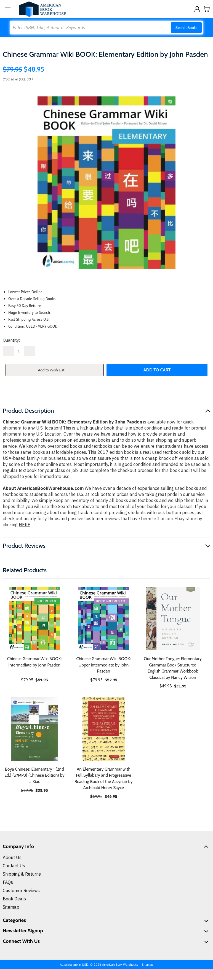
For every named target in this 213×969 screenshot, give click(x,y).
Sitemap (11, 907)
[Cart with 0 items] (206, 9)
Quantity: (11, 340)
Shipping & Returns (22, 874)
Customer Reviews (21, 890)
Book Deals (14, 898)
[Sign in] (197, 9)
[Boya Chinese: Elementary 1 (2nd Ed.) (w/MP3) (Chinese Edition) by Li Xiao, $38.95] (34, 729)
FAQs (8, 882)
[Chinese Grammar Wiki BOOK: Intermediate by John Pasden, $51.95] (34, 618)
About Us (12, 857)
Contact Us (14, 865)
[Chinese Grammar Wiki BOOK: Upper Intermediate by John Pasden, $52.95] (103, 618)
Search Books (186, 27)
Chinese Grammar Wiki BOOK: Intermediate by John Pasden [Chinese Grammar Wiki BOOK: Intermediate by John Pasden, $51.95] (34, 662)
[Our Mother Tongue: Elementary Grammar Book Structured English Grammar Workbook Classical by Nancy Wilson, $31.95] (172, 618)
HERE (24, 524)
